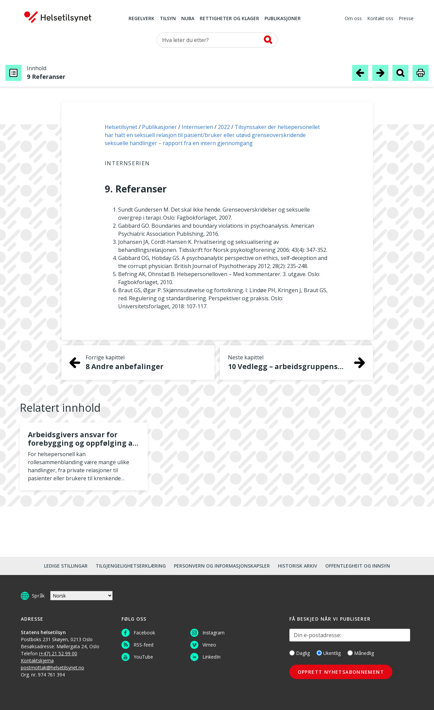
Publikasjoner (282, 18)
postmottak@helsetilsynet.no (52, 667)
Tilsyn (168, 18)
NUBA (187, 18)
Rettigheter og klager (229, 18)
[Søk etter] (217, 40)
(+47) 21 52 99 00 (58, 653)
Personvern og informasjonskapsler (222, 566)
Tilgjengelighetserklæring (131, 566)
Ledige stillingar (66, 566)
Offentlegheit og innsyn (357, 566)
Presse (406, 18)
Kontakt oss (380, 18)
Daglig (299, 653)
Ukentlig (329, 653)
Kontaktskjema (37, 660)
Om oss (353, 18)
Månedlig (360, 653)
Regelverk (141, 18)
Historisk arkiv (297, 566)
